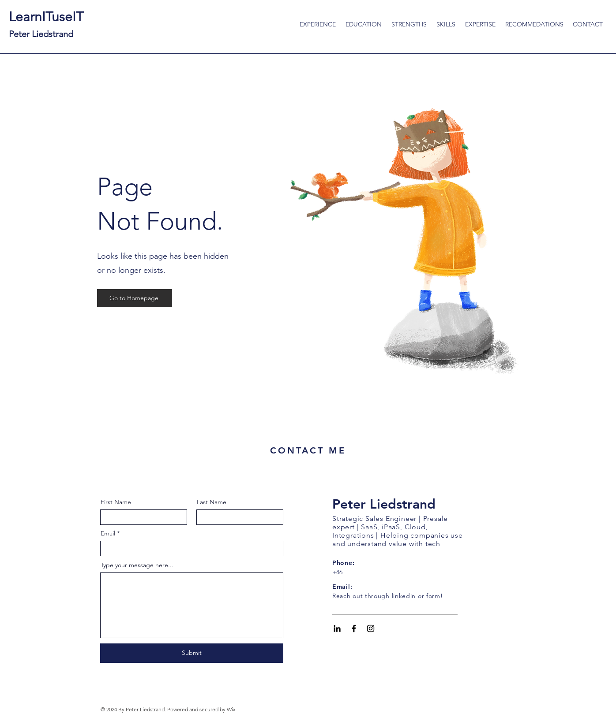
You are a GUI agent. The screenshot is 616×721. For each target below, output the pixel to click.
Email (108, 533)
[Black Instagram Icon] (371, 628)
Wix (231, 709)
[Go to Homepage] (134, 298)
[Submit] (191, 653)
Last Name (211, 502)
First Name (116, 502)
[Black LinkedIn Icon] (337, 628)
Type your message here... (137, 565)
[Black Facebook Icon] (354, 628)
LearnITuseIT (46, 24)
